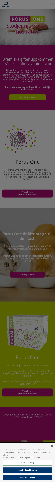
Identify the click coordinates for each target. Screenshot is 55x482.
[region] (27, 462)
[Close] (52, 446)
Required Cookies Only (27, 470)
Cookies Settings (27, 463)
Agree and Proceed (27, 477)
